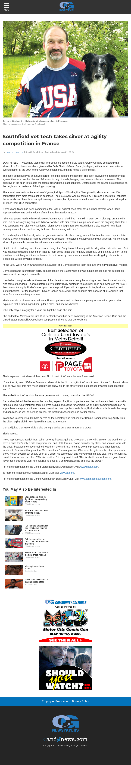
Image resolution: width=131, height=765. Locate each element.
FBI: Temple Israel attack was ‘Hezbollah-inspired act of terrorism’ (36, 528)
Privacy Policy (80, 701)
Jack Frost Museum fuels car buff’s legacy (36, 511)
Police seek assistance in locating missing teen (36, 580)
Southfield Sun (34, 152)
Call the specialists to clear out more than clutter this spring (37, 541)
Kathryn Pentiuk (15, 152)
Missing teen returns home (34, 567)
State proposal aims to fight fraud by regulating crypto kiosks (36, 499)
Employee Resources (55, 701)
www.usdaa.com (89, 466)
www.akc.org (67, 472)
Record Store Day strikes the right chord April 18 (36, 553)
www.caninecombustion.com (95, 478)
